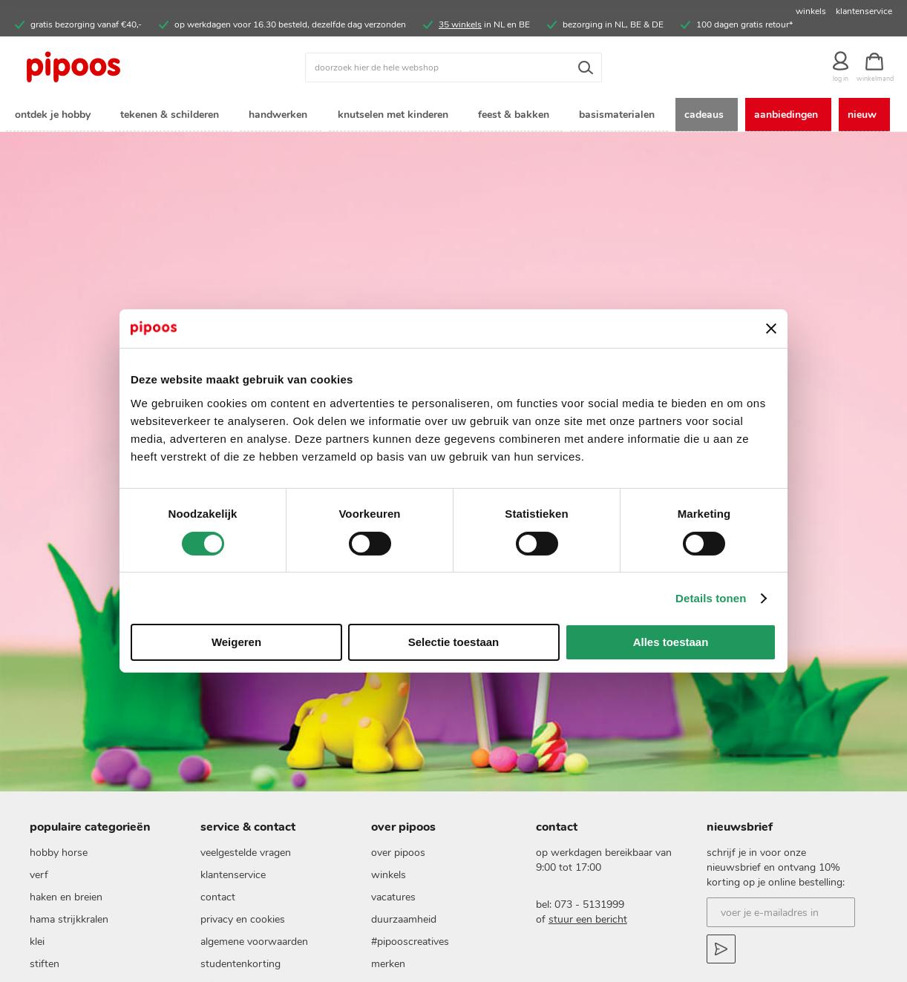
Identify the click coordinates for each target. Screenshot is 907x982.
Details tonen (710, 598)
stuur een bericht (588, 956)
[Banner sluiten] (771, 328)
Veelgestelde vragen (245, 890)
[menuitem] (55, 115)
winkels (811, 11)
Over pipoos (398, 890)
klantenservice (864, 11)
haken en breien (66, 934)
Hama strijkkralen (69, 956)
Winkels (388, 912)
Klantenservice (233, 912)
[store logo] (125, 67)
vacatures (393, 934)
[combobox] (453, 67)
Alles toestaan (671, 642)
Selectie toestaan (454, 642)
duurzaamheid (403, 956)
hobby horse (59, 890)
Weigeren (236, 642)
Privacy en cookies (242, 956)
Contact (217, 934)
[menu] (453, 133)
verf (39, 912)
